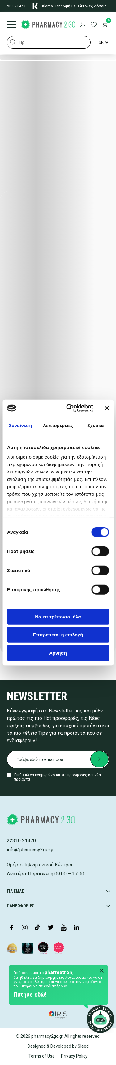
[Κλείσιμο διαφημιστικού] (107, 408)
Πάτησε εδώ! (30, 994)
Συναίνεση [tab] (20, 425)
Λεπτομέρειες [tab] (58, 425)
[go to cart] (104, 25)
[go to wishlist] (93, 25)
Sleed (83, 1046)
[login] (83, 25)
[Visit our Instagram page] (24, 928)
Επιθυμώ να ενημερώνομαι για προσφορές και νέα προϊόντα (57, 777)
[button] (13, 42)
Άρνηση (58, 652)
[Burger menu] (11, 25)
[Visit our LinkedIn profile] (76, 928)
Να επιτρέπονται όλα (58, 616)
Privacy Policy (74, 1056)
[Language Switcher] (103, 42)
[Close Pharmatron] (102, 971)
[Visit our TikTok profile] (37, 928)
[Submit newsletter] (99, 759)
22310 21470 (21, 841)
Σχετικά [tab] (95, 425)
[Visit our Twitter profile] (50, 928)
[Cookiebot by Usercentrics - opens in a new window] (69, 408)
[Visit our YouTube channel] (63, 928)
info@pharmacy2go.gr (30, 850)
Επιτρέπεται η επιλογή (58, 634)
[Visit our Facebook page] (11, 928)
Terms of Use (41, 1056)
